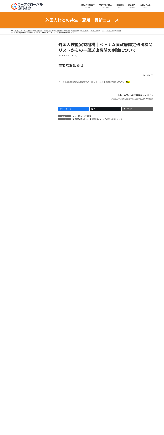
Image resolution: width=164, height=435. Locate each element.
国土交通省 (17, 140)
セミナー (16, 85)
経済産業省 (17, 125)
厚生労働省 (17, 114)
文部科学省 (17, 146)
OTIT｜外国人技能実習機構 (82, 116)
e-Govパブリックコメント (23, 166)
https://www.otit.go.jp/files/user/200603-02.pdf (132, 98)
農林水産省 (17, 135)
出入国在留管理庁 (20, 109)
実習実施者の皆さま (82, 119)
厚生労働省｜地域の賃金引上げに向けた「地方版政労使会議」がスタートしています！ (30, 266)
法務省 (15, 120)
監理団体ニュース (98, 119)
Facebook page (131, 407)
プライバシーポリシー (21, 390)
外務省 (15, 130)
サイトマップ (38, 390)
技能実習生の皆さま (21, 64)
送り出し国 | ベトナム (114, 119)
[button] (45, 372)
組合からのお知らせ (21, 49)
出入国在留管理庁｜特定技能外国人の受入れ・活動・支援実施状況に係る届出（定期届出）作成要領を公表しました (30, 251)
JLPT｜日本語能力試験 (22, 161)
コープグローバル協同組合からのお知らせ (30, 99)
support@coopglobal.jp (27, 421)
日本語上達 (17, 80)
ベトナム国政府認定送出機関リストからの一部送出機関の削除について (91, 82)
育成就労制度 (18, 70)
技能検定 (16, 75)
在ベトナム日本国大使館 (22, 156)
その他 (15, 172)
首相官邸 (16, 151)
